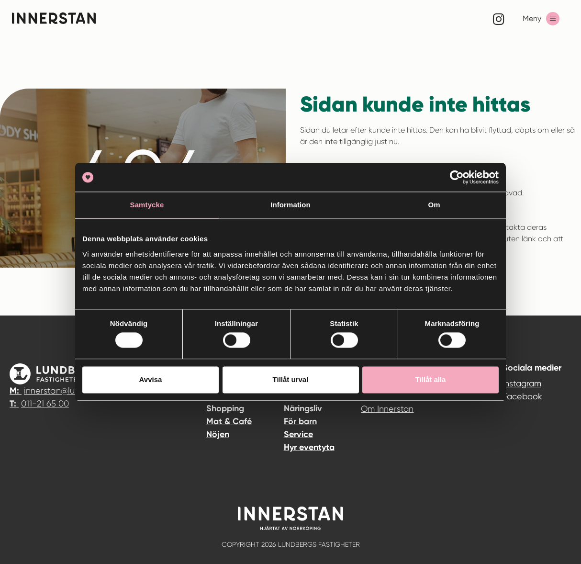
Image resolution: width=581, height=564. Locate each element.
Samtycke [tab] (147, 205)
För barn (300, 421)
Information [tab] (290, 205)
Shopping (225, 408)
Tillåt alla (430, 379)
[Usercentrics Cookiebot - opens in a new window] (457, 177)
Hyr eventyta (309, 447)
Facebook (522, 396)
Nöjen (217, 434)
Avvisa (150, 379)
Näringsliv (303, 408)
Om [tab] (434, 205)
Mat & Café (229, 421)
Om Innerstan (387, 409)
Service (298, 434)
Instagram (522, 383)
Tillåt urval (291, 379)
